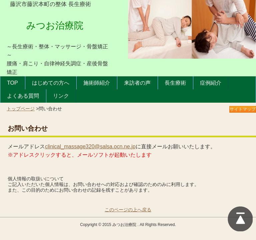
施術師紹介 (96, 83)
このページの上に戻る (240, 218)
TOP (12, 83)
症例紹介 (210, 83)
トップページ (21, 108)
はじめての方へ (50, 83)
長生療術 (175, 83)
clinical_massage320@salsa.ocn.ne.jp (90, 146)
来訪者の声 (137, 83)
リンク (61, 96)
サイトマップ (243, 109)
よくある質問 (23, 96)
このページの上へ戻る (128, 209)
